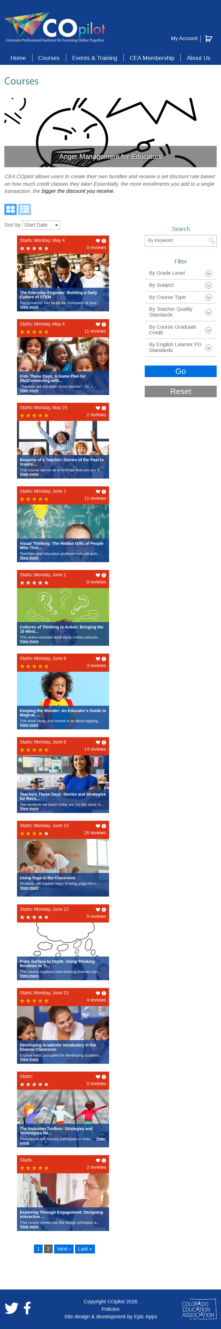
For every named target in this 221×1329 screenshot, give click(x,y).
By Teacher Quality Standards (171, 312)
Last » (85, 1249)
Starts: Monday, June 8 (43, 658)
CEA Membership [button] (152, 58)
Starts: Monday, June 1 (43, 491)
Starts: (26, 1076)
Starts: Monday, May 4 (42, 240)
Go (180, 371)
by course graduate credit (172, 330)
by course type (167, 297)
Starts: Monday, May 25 (43, 407)
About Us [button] (198, 58)
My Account (184, 38)
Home (18, 58)
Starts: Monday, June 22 (44, 909)
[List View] (24, 209)
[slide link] (110, 132)
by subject (161, 285)
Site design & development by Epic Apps (110, 1316)
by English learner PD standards (175, 347)
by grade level (167, 273)
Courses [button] (49, 58)
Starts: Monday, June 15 (44, 825)
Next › (64, 1249)
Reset (180, 391)
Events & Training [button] (94, 58)
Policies (110, 1309)
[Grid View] (10, 209)
